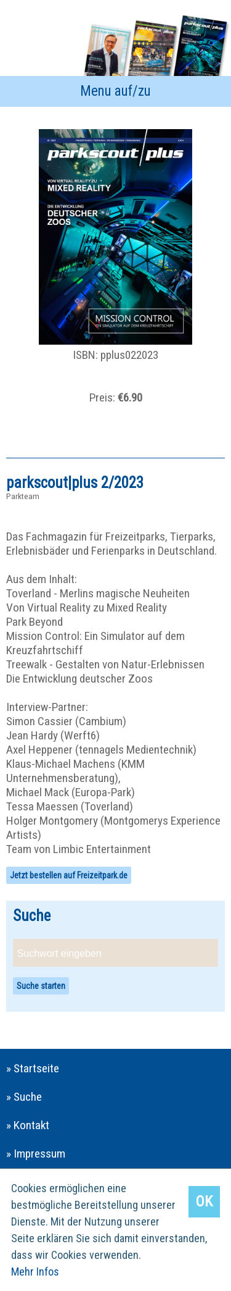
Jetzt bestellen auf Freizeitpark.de (69, 875)
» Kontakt (27, 1125)
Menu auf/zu (115, 91)
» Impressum (35, 1153)
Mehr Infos (35, 1271)
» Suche (24, 1097)
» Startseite (32, 1068)
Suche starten (41, 986)
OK (204, 1201)
